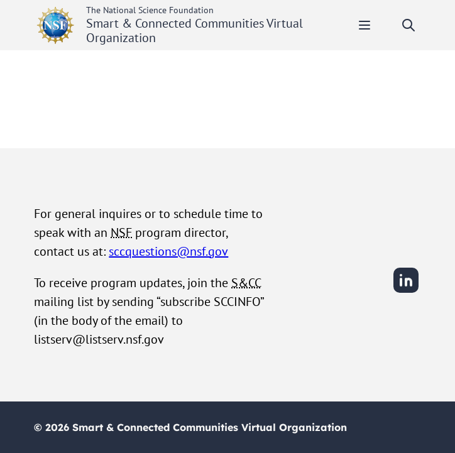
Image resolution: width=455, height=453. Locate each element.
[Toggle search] (408, 25)
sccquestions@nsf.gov (168, 251)
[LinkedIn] (406, 291)
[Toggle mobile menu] (364, 25)
